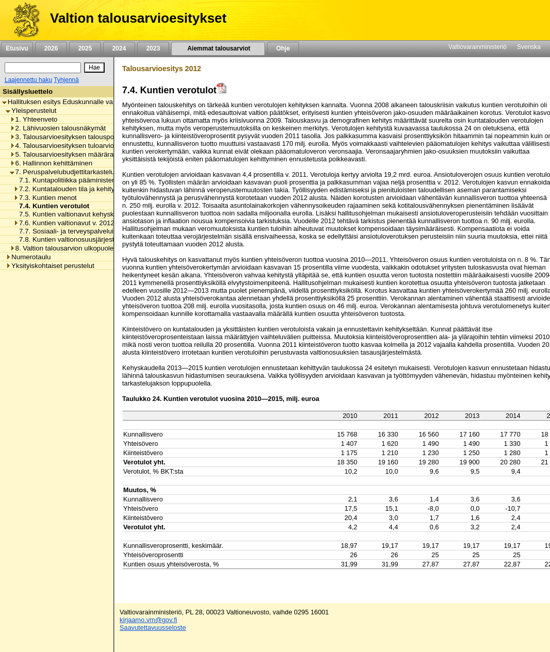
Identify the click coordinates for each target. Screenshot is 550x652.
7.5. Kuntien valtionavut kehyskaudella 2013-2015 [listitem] (92, 214)
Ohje (283, 48)
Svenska (529, 47)
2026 (51, 48)
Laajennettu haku (28, 79)
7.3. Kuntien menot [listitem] (45, 198)
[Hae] (94, 67)
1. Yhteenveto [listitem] (34, 119)
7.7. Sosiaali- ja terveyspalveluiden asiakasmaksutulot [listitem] (98, 231)
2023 (153, 48)
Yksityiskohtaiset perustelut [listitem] (50, 266)
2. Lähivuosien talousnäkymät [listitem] (58, 128)
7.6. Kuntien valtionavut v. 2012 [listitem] (63, 223)
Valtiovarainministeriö (477, 47)
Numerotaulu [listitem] (28, 257)
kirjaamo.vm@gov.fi (148, 620)
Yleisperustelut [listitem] (31, 110)
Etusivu (17, 48)
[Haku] (43, 67)
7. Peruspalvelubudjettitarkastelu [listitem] (62, 172)
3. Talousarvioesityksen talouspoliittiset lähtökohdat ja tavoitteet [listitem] (109, 137)
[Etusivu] (22, 20)
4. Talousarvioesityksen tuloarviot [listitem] (63, 145)
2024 (119, 48)
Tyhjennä (66, 79)
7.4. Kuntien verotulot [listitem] (51, 206)
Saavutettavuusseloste (153, 627)
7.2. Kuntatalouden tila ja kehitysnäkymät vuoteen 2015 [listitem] (100, 189)
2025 (85, 48)
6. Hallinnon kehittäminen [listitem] (51, 163)
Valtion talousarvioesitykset (138, 18)
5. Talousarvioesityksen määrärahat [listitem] (66, 154)
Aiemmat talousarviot (218, 48)
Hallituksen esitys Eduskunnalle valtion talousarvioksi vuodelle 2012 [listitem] (108, 102)
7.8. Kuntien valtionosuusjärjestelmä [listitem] (71, 239)
